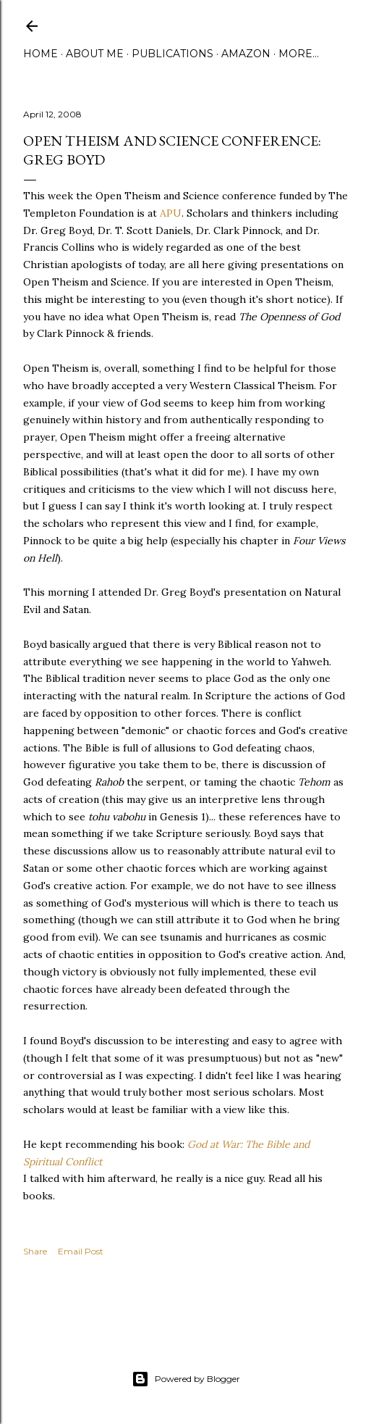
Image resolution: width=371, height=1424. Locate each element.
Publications (172, 53)
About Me (95, 53)
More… (298, 53)
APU (171, 213)
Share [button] (35, 1251)
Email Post (80, 1251)
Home (40, 53)
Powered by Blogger (186, 1379)
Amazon (245, 53)
